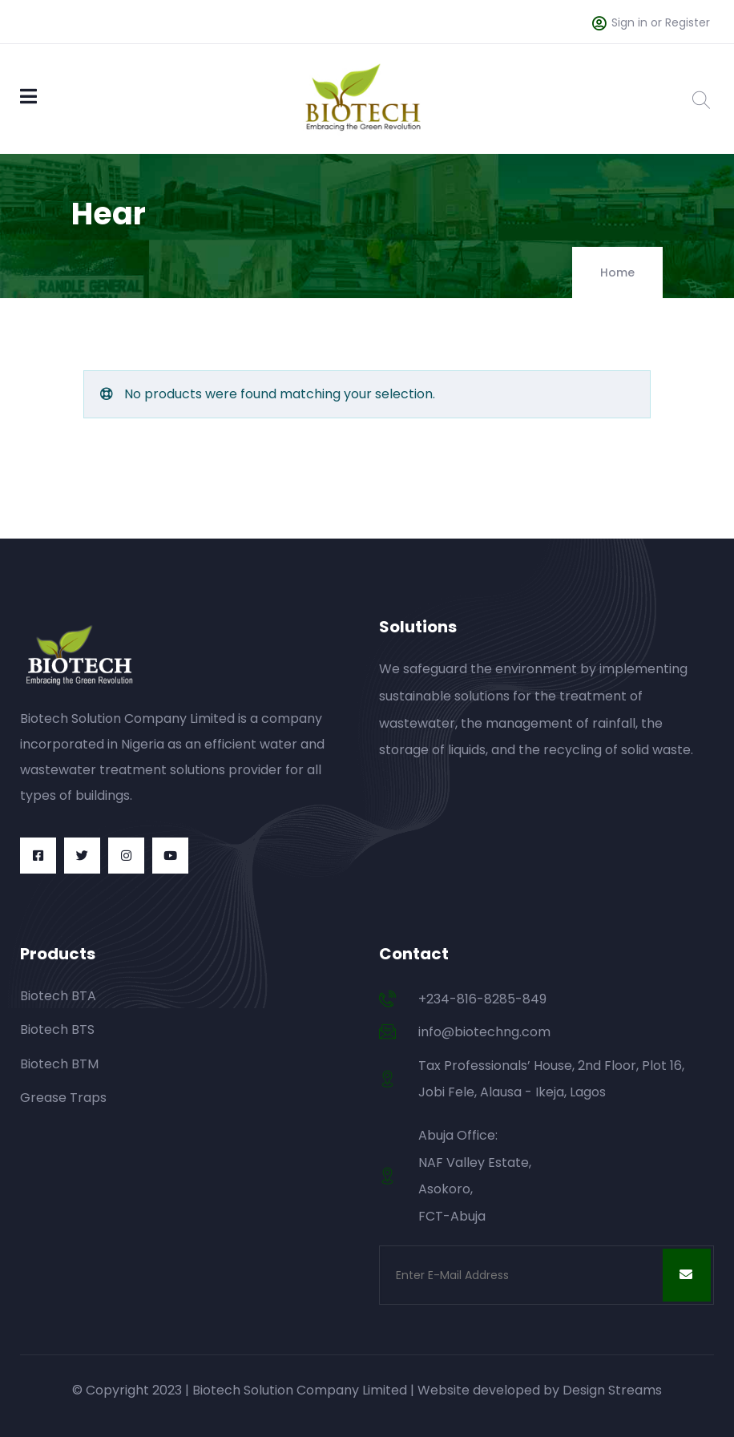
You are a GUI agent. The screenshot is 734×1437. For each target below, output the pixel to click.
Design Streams (612, 1390)
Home (617, 272)
